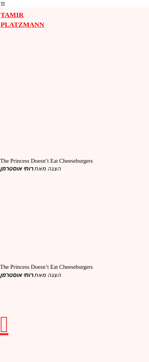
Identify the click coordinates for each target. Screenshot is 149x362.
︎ (3, 4)
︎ (4, 324)
